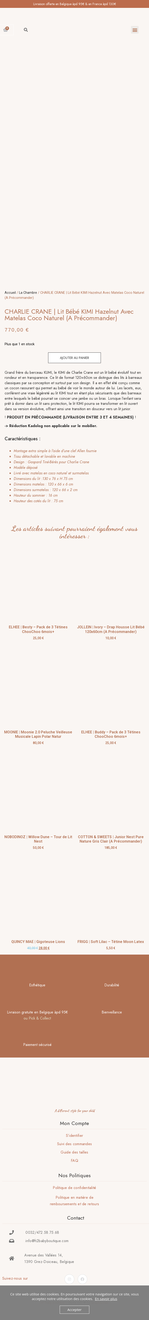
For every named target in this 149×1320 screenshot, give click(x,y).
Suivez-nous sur (15, 1278)
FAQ (74, 1160)
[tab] (73, 476)
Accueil (10, 293)
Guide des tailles (74, 1152)
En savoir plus (106, 1298)
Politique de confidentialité (74, 1187)
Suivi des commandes (74, 1144)
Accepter (74, 1309)
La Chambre (28, 293)
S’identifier (74, 1135)
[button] (135, 30)
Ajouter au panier (74, 357)
